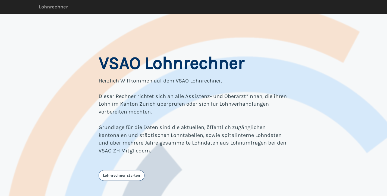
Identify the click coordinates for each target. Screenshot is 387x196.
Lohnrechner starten (121, 175)
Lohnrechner (53, 7)
